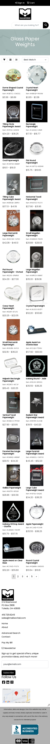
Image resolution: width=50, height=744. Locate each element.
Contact (6, 636)
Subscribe (8, 672)
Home (5, 623)
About (5, 627)
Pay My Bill (7, 642)
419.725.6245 (8, 614)
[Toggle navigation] (4, 25)
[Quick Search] (27, 25)
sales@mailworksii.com (14, 617)
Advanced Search (11, 633)
